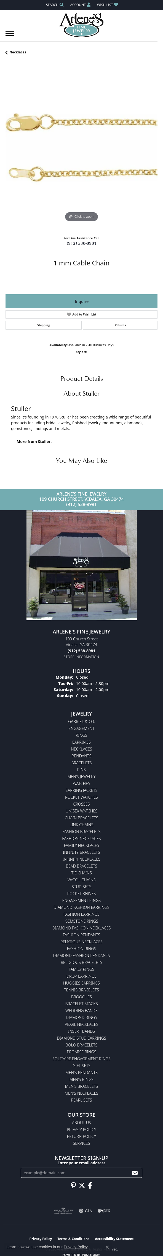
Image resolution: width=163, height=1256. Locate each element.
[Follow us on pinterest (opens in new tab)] (73, 1185)
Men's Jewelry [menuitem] (82, 776)
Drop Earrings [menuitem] (81, 976)
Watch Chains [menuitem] (82, 879)
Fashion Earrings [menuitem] (81, 914)
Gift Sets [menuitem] (81, 1065)
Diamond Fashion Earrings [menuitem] (81, 907)
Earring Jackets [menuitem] (81, 790)
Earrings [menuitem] (81, 742)
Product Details (81, 378)
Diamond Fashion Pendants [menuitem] (81, 955)
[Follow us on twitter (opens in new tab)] (82, 1185)
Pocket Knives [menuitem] (81, 893)
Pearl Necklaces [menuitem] (81, 1024)
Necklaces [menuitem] (81, 749)
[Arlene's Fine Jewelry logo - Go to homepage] (81, 25)
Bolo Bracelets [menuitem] (82, 1045)
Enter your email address (81, 1162)
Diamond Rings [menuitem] (81, 1017)
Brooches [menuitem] (81, 996)
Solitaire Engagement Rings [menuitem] (81, 1058)
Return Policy (81, 1136)
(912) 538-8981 (82, 243)
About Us (81, 1122)
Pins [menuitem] (81, 769)
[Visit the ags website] (63, 1211)
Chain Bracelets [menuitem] (81, 817)
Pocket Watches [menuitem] (81, 797)
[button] (54, 5)
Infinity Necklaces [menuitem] (81, 859)
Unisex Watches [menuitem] (81, 811)
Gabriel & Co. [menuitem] (81, 721)
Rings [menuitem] (81, 735)
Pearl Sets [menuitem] (81, 1100)
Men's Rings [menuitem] (81, 1079)
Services (81, 1143)
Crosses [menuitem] (81, 804)
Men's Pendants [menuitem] (81, 1072)
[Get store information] (81, 656)
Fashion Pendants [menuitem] (81, 934)
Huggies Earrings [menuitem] (81, 983)
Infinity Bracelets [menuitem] (81, 852)
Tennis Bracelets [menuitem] (81, 990)
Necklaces (17, 52)
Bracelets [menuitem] (81, 762)
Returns (120, 325)
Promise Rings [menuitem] (81, 1051)
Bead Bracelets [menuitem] (81, 866)
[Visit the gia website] (85, 1211)
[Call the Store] (81, 650)
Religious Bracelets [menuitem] (81, 962)
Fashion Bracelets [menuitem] (82, 831)
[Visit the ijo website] (104, 1211)
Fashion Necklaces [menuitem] (81, 838)
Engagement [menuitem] (81, 728)
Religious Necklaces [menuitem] (81, 941)
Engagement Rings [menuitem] (81, 900)
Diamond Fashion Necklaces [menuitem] (81, 928)
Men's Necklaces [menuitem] (81, 1093)
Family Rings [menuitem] (81, 969)
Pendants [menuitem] (82, 756)
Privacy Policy (81, 1129)
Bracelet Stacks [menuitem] (81, 1003)
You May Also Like (81, 460)
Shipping (43, 325)
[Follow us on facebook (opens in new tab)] (90, 1185)
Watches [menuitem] (81, 783)
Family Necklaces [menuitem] (81, 845)
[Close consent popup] (107, 1247)
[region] (81, 147)
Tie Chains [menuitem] (81, 873)
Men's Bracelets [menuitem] (81, 1086)
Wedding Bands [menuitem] (81, 1010)
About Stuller (81, 393)
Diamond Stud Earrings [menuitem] (81, 1038)
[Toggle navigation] (10, 36)
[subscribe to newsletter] (135, 1173)
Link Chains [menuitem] (81, 824)
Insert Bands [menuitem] (81, 1031)
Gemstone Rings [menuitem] (81, 921)
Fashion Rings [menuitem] (81, 948)
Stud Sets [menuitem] (81, 886)
